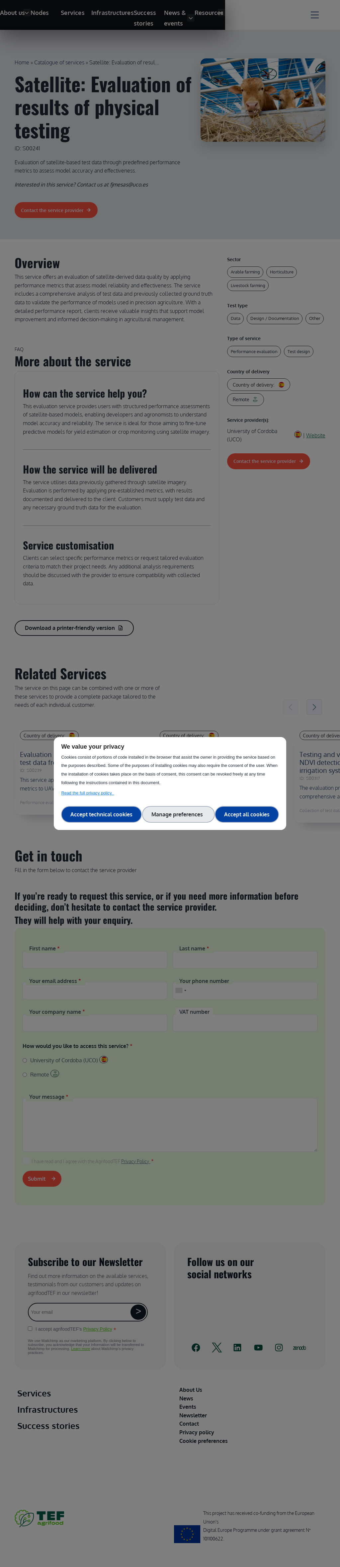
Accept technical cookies (101, 814)
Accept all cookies (247, 814)
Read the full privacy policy (87, 792)
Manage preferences (178, 814)
